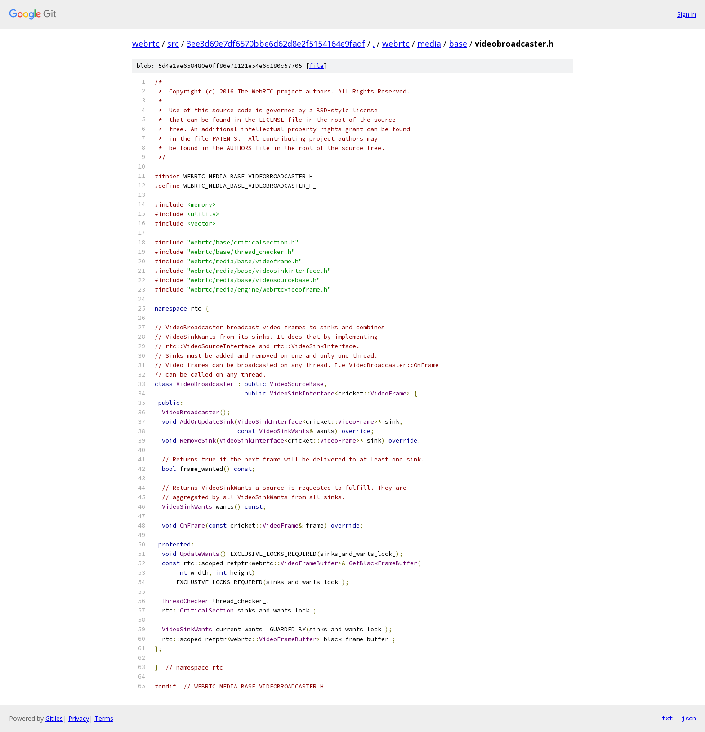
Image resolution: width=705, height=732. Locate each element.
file (316, 66)
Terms (103, 718)
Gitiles (54, 718)
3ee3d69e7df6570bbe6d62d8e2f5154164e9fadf (276, 43)
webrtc (146, 43)
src (173, 43)
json (689, 718)
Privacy (78, 718)
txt (667, 718)
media (429, 43)
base (458, 43)
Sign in (686, 14)
